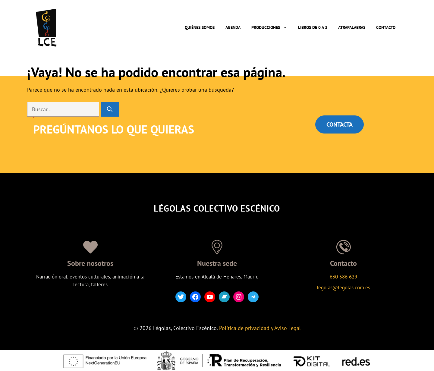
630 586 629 (343, 276)
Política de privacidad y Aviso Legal (260, 328)
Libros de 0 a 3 (312, 27)
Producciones (272, 27)
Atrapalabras (351, 27)
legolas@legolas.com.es (343, 287)
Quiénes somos (200, 27)
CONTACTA (339, 124)
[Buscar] (110, 109)
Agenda (233, 27)
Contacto (385, 27)
